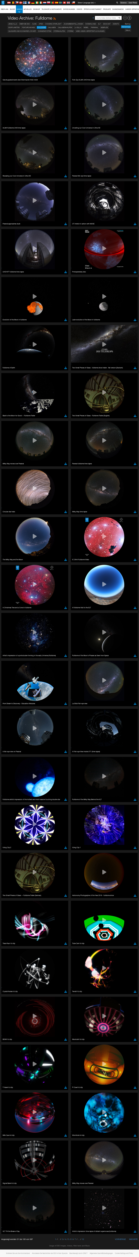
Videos (19, 10)
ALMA (34, 24)
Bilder (12, 9)
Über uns (4, 9)
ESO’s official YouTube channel (61, 311)
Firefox (10, 367)
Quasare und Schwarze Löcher (22, 31)
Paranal (94, 27)
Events (79, 9)
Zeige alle (12, 24)
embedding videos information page (45, 316)
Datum (128, 30)
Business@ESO (118, 9)
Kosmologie (90, 24)
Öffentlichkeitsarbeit (93, 9)
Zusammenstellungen (73, 24)
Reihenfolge (126, 27)
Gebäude (104, 27)
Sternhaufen (59, 31)
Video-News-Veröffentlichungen (90, 31)
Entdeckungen (69, 9)
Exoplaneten (14, 27)
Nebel (86, 27)
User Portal (133, 3)
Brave (10, 360)
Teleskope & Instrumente (52, 9)
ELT (99, 24)
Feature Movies (28, 27)
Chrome (11, 362)
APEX (41, 24)
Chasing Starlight (53, 24)
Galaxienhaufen (65, 27)
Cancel (21, 408)
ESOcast (107, 24)
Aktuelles (28, 9)
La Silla (78, 27)
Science (123, 3)
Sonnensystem (44, 31)
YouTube (6, 311)
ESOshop (36, 9)
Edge (10, 364)
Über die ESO (24, 24)
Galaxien (52, 27)
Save (8, 408)
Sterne (70, 31)
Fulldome (41, 27)
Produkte (107, 9)
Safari (10, 369)
